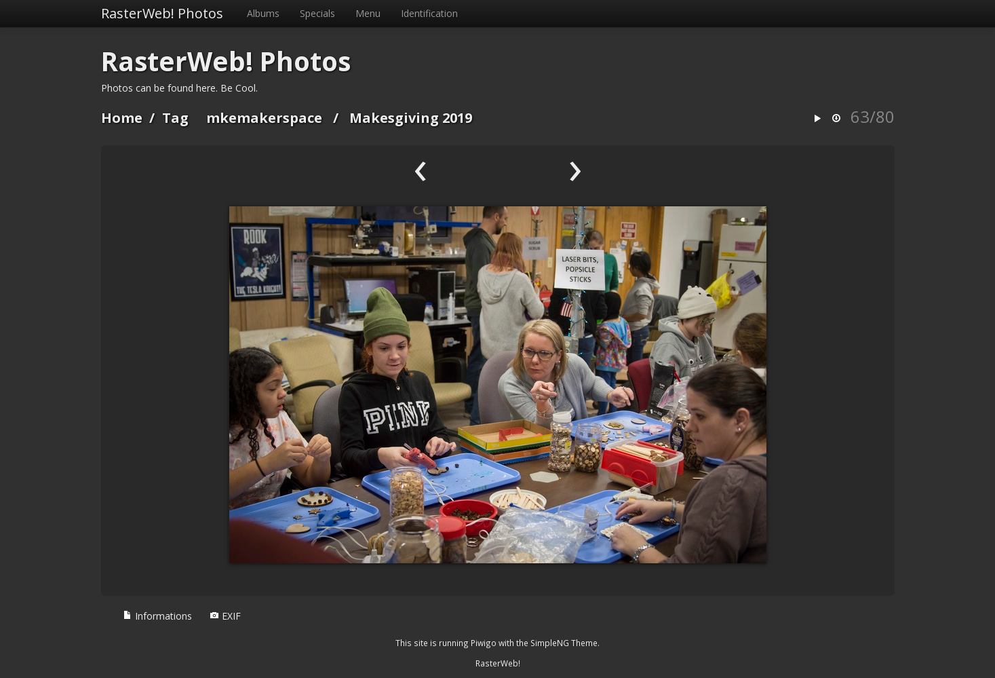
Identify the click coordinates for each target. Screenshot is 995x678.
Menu (368, 13)
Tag (175, 118)
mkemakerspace (264, 118)
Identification (429, 13)
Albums (263, 13)
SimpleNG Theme (564, 642)
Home (121, 118)
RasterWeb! (497, 663)
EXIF (225, 615)
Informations (157, 615)
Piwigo (483, 642)
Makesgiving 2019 (410, 118)
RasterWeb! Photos (162, 13)
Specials (317, 13)
